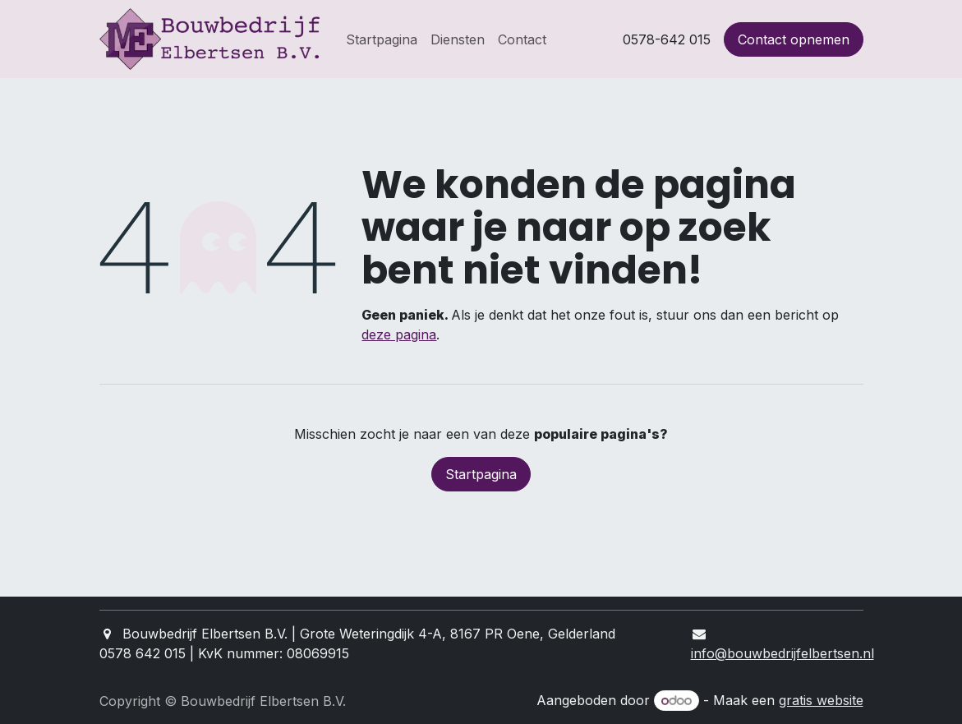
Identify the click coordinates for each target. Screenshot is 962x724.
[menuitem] (381, 39)
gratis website (821, 700)
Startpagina (481, 474)
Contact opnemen (793, 39)
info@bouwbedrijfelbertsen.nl (782, 653)
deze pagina (398, 334)
